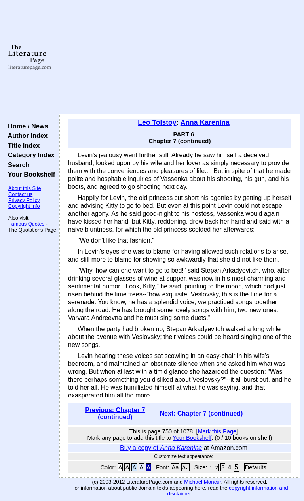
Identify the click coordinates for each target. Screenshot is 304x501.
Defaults (255, 467)
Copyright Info (24, 206)
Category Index (29, 154)
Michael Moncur (202, 482)
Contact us (20, 194)
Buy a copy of (161, 447)
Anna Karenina (205, 122)
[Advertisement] (180, 57)
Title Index (22, 145)
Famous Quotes (26, 224)
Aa (175, 467)
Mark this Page (217, 431)
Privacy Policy (24, 200)
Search (16, 164)
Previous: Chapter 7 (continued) (115, 413)
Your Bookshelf (29, 174)
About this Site (24, 188)
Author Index (26, 135)
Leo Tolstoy (157, 122)
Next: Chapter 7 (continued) (201, 413)
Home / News (26, 126)
